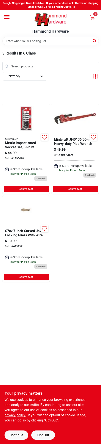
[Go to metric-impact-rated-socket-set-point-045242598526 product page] (26, 149)
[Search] (95, 40)
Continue (16, 435)
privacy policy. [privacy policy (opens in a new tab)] (15, 415)
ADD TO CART (26, 189)
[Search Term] (50, 41)
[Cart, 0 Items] (92, 17)
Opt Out (43, 435)
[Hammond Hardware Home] (50, 19)
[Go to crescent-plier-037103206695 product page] (26, 238)
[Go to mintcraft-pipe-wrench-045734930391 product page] (75, 149)
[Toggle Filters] (95, 76)
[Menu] (6, 17)
